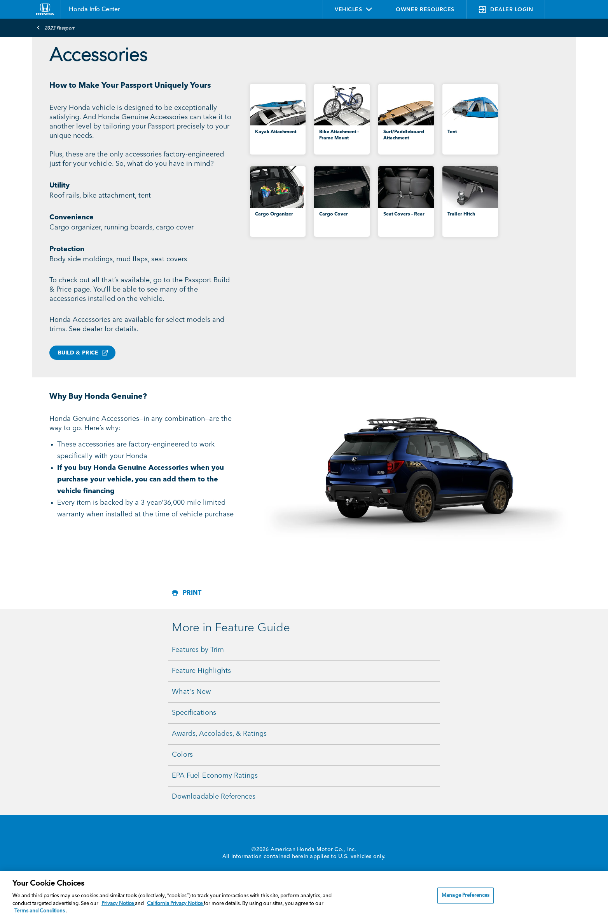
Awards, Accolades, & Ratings (219, 733)
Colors (182, 754)
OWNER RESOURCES (425, 9)
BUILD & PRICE (78, 353)
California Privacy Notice (175, 903)
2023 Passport (55, 27)
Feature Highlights (201, 670)
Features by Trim (198, 649)
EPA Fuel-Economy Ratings (215, 775)
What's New (191, 691)
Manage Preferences (465, 895)
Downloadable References (213, 796)
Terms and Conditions (40, 911)
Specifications (194, 712)
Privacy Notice (118, 903)
